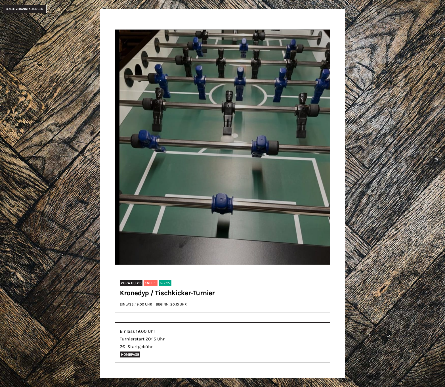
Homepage (130, 354)
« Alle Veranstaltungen (24, 9)
